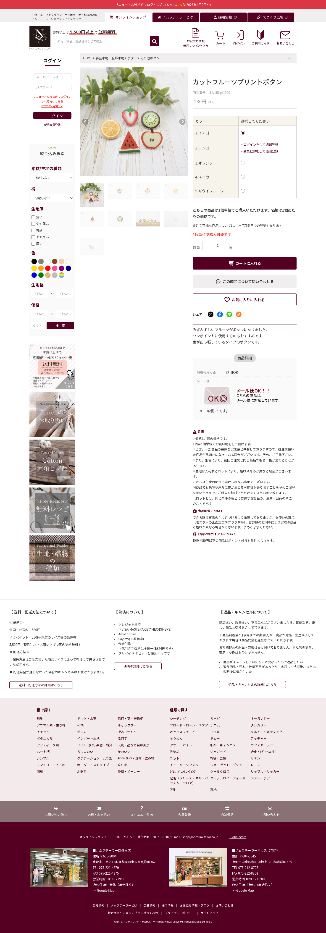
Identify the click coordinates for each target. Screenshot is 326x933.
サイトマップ (209, 913)
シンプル (43, 758)
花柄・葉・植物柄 (130, 718)
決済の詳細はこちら (138, 666)
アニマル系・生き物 (51, 725)
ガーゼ (215, 718)
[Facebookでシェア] (220, 314)
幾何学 (122, 738)
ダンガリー (259, 725)
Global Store (237, 837)
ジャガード (218, 751)
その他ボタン (149, 58)
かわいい (124, 751)
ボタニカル (45, 738)
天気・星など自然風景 (134, 745)
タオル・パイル (181, 745)
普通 (39, 230)
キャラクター (127, 725)
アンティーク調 (48, 745)
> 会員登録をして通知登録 (260, 151)
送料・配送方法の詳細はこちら (41, 685)
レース (255, 765)
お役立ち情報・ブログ (194, 905)
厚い (39, 243)
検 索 (60, 325)
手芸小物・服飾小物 (109, 58)
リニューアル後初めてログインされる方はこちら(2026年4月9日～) (52, 101)
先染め (174, 751)
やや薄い (42, 223)
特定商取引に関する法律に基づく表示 (133, 913)
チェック (43, 731)
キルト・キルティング (266, 731)
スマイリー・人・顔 (51, 765)
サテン (255, 758)
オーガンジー (260, 718)
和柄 (80, 725)
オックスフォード (182, 731)
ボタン (132, 58)
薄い (39, 217)
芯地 (173, 789)
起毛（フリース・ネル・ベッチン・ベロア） (189, 780)
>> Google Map (104, 890)
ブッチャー (259, 738)
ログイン (55, 115)
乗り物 (122, 765)
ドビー (215, 738)
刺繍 (40, 771)
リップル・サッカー (265, 771)
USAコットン (127, 731)
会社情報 (98, 905)
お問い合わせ (225, 905)
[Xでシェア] (210, 314)
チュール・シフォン (184, 765)
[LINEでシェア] (229, 314)
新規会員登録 (52, 124)
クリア (37, 325)
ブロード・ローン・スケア (189, 725)
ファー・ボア (260, 778)
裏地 (213, 789)
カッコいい (85, 751)
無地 (40, 718)
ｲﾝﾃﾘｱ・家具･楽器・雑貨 (94, 745)
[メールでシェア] (239, 314)
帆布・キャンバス (223, 745)
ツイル (215, 731)
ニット (174, 758)
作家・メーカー (129, 771)
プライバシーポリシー (179, 913)
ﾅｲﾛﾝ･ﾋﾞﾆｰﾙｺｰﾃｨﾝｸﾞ (183, 771)
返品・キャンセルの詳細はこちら (252, 684)
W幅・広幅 (218, 758)
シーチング (178, 718)
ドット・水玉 (86, 718)
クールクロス (219, 771)
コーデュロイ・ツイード (227, 778)
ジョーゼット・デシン (226, 765)
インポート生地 (88, 738)
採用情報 (168, 905)
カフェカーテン (262, 745)
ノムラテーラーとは (124, 905)
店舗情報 (149, 905)
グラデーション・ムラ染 (94, 758)
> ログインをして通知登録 (260, 144)
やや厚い (42, 237)
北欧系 (82, 771)
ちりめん (176, 738)
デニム (82, 731)
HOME (87, 58)
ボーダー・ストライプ (93, 765)
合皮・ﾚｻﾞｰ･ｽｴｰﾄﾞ (263, 751)
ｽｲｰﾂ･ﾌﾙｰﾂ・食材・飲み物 (136, 758)
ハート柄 (43, 751)
